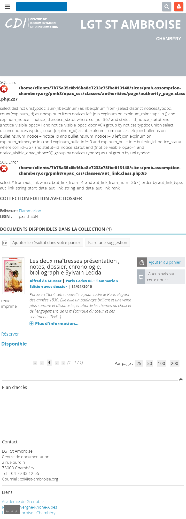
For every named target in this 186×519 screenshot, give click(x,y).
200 (174, 363)
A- (7, 511)
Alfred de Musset (46, 280)
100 (161, 363)
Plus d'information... (56, 323)
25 (139, 363)
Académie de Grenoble (23, 501)
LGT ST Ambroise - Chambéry (28, 512)
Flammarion (30, 210)
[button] (142, 262)
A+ (17, 511)
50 (149, 363)
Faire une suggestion (107, 242)
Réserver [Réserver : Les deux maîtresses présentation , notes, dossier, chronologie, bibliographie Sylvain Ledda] (10, 334)
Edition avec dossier (48, 286)
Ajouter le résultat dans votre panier (46, 242)
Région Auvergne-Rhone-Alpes (29, 507)
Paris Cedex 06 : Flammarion (92, 280)
